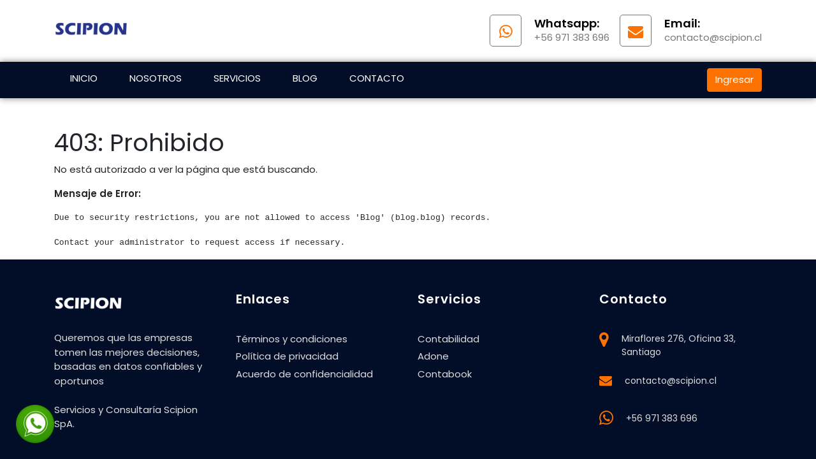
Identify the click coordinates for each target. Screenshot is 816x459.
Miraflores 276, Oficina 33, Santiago (679, 345)
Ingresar (734, 79)
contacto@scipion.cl (671, 380)
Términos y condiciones (291, 339)
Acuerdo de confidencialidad (304, 374)
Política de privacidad (287, 356)
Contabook (445, 374)
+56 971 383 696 (661, 418)
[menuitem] (83, 80)
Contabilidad (448, 339)
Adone (433, 356)
